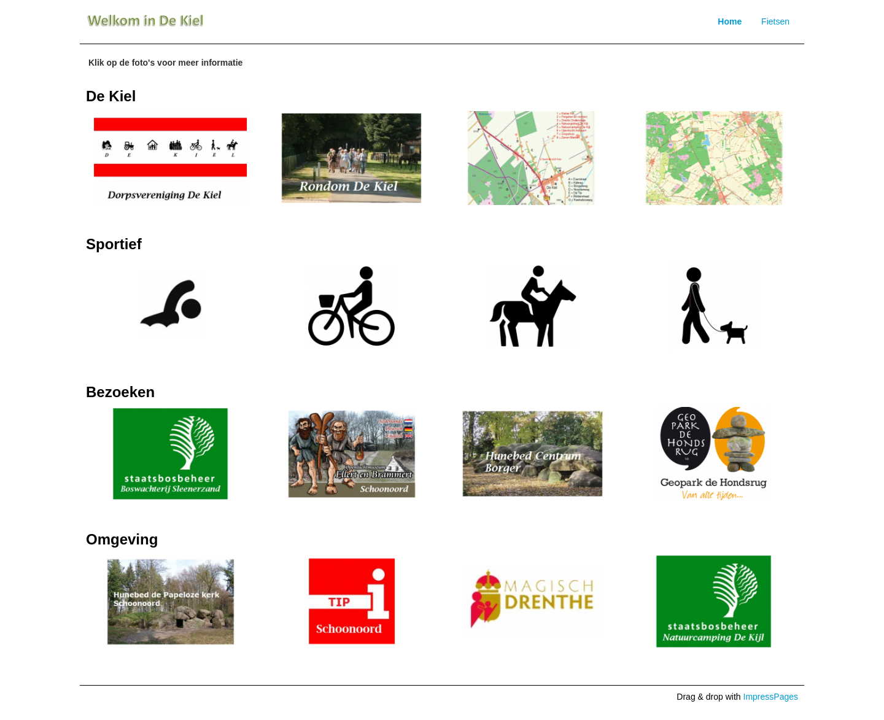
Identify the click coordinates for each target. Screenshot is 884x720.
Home (730, 21)
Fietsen (775, 21)
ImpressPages (770, 697)
